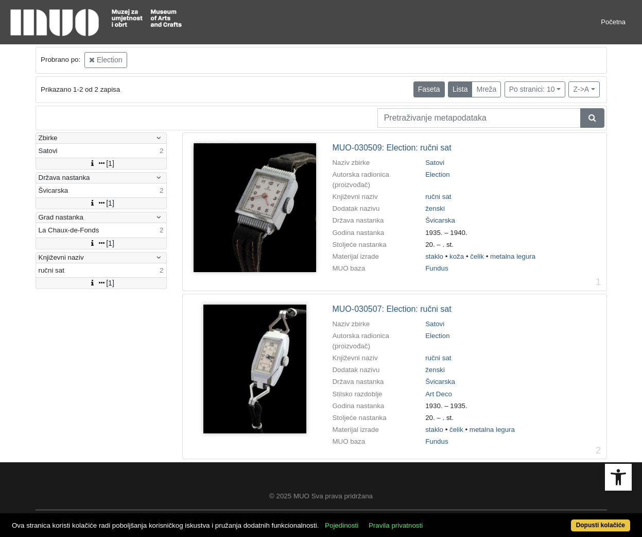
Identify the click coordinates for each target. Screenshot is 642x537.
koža (456, 256)
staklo (434, 256)
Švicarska (440, 220)
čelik (477, 256)
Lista (460, 89)
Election (106, 60)
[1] (101, 163)
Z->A (581, 89)
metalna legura (512, 256)
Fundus (436, 268)
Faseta (429, 89)
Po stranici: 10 (532, 89)
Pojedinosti (341, 525)
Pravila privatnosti (396, 525)
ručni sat (438, 196)
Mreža (486, 89)
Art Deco (438, 394)
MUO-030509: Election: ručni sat (391, 147)
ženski (435, 208)
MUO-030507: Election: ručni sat (391, 309)
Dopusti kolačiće (600, 525)
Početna (613, 22)
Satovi (434, 162)
